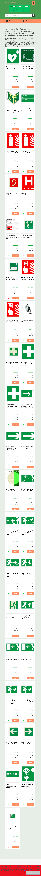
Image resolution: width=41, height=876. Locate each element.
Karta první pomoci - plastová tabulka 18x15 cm (12, 237)
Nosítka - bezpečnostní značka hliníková (12, 278)
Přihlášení (7, 2)
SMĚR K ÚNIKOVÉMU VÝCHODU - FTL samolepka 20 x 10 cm (27, 406)
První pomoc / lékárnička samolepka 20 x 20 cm (27, 364)
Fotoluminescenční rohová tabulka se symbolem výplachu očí (12, 110)
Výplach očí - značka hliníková (11, 827)
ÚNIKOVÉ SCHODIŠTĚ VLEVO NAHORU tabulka (12, 533)
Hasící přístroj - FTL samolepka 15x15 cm (27, 151)
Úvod (7, 26)
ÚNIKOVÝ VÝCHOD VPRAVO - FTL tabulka (27, 700)
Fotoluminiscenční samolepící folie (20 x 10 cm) (27, 110)
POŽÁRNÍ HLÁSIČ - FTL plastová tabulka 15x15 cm (27, 279)
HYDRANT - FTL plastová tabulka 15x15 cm (27, 195)
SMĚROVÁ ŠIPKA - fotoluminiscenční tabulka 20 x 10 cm (11, 448)
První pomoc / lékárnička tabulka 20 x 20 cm (12, 406)
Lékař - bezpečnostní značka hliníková (26, 236)
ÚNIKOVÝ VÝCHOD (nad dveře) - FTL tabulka (27, 574)
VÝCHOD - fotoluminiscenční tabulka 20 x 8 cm (11, 786)
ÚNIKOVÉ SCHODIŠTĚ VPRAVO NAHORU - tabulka (12, 575)
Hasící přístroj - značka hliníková (12, 194)
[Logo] (19, 8)
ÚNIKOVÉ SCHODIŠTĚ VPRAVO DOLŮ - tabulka (27, 533)
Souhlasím (37, 873)
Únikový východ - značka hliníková (10, 616)
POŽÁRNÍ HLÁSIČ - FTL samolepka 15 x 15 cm (12, 320)
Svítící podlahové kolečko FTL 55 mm (11, 489)
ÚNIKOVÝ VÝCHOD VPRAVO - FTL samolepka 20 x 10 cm (12, 701)
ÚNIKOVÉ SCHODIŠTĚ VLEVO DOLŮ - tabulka (27, 489)
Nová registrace (13, 2)
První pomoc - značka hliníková (12, 363)
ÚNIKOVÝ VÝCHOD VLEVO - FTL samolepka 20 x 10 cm (12, 659)
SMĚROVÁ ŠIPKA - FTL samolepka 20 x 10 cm (27, 447)
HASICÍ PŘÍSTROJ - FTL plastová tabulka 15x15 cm (12, 152)
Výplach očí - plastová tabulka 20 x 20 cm (27, 785)
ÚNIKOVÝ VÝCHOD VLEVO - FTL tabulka (26, 658)
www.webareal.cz (19, 857)
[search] (33, 15)
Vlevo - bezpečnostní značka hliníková (11, 743)
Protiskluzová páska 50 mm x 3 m (27, 320)
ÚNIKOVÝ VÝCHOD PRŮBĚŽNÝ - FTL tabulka (26, 617)
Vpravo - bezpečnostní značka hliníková (27, 743)
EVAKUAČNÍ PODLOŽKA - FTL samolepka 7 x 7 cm (27, 68)
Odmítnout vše (30, 873)
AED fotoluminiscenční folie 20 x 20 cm (12, 67)
